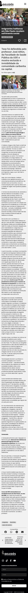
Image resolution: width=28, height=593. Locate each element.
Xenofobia (13, 522)
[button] (5, 532)
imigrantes (5, 522)
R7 (14, 72)
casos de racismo (7, 525)
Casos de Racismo (7, 37)
